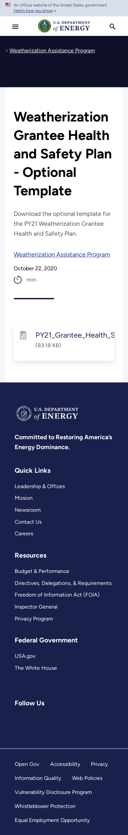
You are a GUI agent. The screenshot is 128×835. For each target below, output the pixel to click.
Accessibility (65, 764)
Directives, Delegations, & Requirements (63, 583)
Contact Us (28, 522)
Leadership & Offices (40, 486)
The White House (36, 668)
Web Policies (87, 778)
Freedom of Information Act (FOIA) (57, 594)
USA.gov (25, 656)
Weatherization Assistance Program (62, 254)
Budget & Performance (42, 571)
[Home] (64, 32)
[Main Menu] (15, 27)
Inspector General (36, 606)
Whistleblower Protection (45, 806)
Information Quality (38, 778)
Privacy (99, 764)
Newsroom (28, 510)
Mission (24, 498)
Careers (24, 533)
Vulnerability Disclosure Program (53, 792)
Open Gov (27, 764)
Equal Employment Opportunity (52, 820)
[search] (112, 27)
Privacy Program (34, 618)
